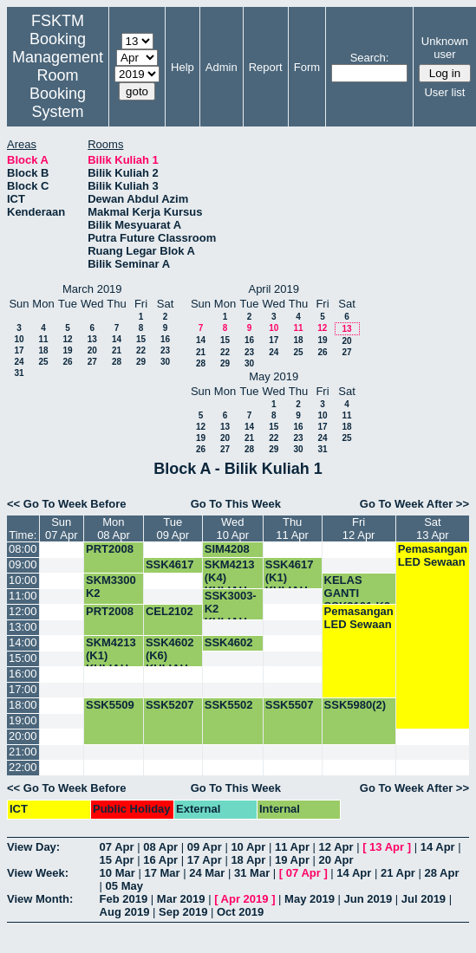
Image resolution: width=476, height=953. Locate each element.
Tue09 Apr (173, 528)
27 (92, 361)
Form (307, 67)
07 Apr (117, 846)
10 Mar (117, 872)
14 (116, 339)
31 (18, 373)
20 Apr (336, 859)
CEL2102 (169, 611)
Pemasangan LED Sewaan (432, 555)
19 (67, 350)
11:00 (23, 595)
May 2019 (309, 898)
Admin (221, 67)
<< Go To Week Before (67, 503)
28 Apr (442, 872)
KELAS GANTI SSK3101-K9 (357, 593)
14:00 (23, 642)
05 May (124, 885)
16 (165, 339)
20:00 (23, 735)
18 (43, 350)
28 (116, 361)
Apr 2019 (245, 898)
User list (444, 92)
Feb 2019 (124, 898)
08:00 (23, 548)
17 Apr (204, 859)
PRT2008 (110, 548)
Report (266, 67)
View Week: (37, 872)
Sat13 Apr (432, 528)
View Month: (40, 898)
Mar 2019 (181, 898)
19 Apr (292, 859)
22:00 (23, 767)
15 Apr (117, 859)
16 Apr (160, 859)
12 (67, 339)
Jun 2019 (368, 898)
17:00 (23, 689)
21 (116, 350)
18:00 (23, 704)
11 (43, 339)
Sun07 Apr (61, 528)
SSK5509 (110, 704)
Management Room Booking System (57, 84)
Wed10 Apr (232, 528)
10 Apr (248, 846)
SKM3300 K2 (111, 587)
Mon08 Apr (113, 528)
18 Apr (248, 859)
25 (43, 361)
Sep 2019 (183, 911)
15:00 (23, 658)
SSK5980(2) (355, 704)
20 (92, 350)
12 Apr (336, 846)
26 (67, 361)
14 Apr (438, 846)
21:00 (23, 751)
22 (141, 350)
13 (92, 339)
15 (141, 339)
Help (182, 67)
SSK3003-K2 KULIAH (231, 608)
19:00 (23, 720)
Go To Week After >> (414, 503)
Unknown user (444, 48)
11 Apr (292, 846)
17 (18, 350)
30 (165, 361)
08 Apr (160, 846)
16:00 (23, 673)
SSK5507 (289, 704)
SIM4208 (227, 548)
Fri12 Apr (358, 528)
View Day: (33, 846)
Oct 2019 (240, 911)
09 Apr (204, 846)
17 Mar (161, 872)
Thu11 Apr (292, 528)
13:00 (23, 626)
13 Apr (386, 846)
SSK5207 (170, 704)
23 (165, 350)
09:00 (23, 564)
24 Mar (207, 872)
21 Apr (398, 872)
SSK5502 (229, 704)
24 (18, 361)
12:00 (23, 611)
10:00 (23, 580)
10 (18, 339)
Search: (369, 57)
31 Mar (252, 872)
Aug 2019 (125, 911)
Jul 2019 (423, 898)
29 (141, 361)
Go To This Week (236, 503)
